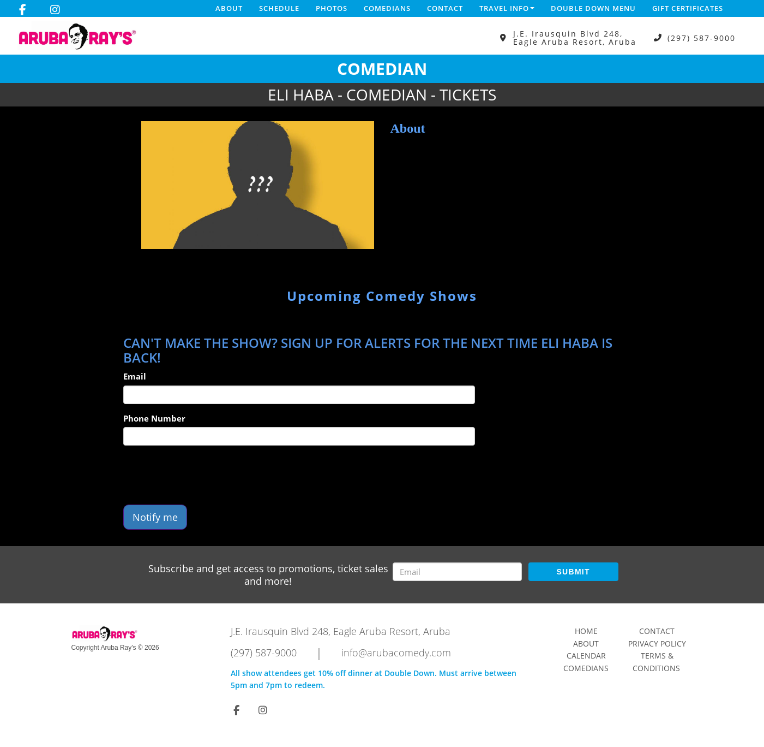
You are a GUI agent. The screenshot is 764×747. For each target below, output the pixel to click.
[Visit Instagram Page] (55, 9)
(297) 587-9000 (701, 38)
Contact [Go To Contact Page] (657, 631)
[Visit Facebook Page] (23, 9)
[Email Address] (457, 571)
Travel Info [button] (506, 8)
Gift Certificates (687, 8)
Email (134, 376)
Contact (445, 8)
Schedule (279, 8)
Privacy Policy (657, 643)
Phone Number (154, 418)
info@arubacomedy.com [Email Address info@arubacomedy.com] (396, 652)
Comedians (387, 8)
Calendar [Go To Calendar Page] (586, 655)
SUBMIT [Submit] (572, 571)
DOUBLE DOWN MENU (593, 8)
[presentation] (206, 475)
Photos (331, 8)
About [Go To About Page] (586, 643)
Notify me (155, 517)
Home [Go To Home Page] (586, 631)
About (229, 8)
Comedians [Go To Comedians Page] (586, 668)
